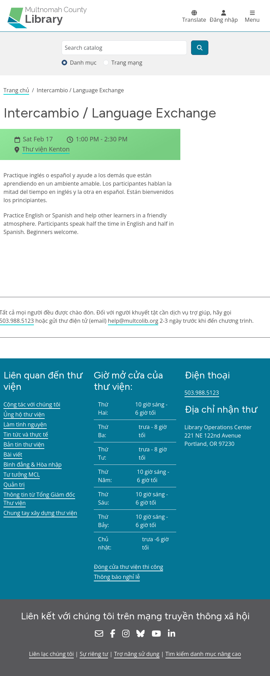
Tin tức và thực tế (25, 434)
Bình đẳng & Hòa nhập (32, 464)
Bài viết (12, 454)
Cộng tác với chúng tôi (31, 404)
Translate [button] (194, 20)
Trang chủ (16, 90)
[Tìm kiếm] (199, 47)
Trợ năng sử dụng (136, 654)
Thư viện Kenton (46, 149)
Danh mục (83, 62)
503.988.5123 (201, 392)
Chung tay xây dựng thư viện (40, 513)
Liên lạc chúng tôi (51, 654)
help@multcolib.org (133, 321)
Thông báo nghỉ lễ (117, 577)
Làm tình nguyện (25, 424)
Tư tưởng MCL (21, 474)
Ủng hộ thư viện (24, 414)
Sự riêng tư (94, 654)
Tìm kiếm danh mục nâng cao (203, 654)
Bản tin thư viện (23, 444)
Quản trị (14, 484)
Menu (252, 20)
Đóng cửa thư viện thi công (128, 567)
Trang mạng (126, 62)
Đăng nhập (224, 20)
